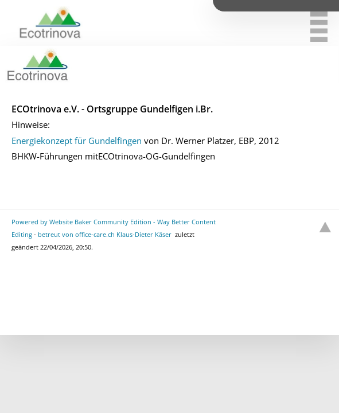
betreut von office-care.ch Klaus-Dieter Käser (105, 234)
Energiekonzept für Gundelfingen (76, 140)
